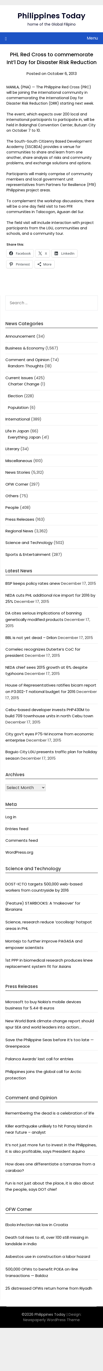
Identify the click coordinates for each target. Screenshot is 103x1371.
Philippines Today (51, 16)
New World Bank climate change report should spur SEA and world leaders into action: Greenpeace (49, 1024)
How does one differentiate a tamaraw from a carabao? (50, 1167)
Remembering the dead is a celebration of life (49, 1113)
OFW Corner (16, 484)
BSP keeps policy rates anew (32, 583)
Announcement (20, 336)
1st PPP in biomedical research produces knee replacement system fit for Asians (49, 963)
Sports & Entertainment (28, 554)
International (17, 419)
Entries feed (16, 828)
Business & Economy (24, 348)
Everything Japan (24, 437)
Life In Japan (17, 431)
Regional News (19, 531)
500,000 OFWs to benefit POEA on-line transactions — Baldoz (41, 1272)
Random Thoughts (26, 366)
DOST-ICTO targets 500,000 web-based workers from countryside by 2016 (43, 887)
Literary (12, 448)
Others (12, 495)
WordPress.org (19, 852)
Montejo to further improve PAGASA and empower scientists (43, 944)
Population (18, 407)
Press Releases (19, 519)
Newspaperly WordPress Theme (51, 1319)
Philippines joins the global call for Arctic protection (43, 1074)
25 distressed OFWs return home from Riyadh (48, 1288)
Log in (10, 817)
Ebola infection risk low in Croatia (36, 1224)
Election (15, 396)
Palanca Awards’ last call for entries (39, 1059)
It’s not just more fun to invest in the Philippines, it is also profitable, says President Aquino (51, 1148)
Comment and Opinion (27, 359)
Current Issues (19, 377)
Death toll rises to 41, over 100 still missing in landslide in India (46, 1240)
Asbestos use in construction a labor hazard (47, 1256)
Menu (92, 38)
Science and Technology (29, 542)
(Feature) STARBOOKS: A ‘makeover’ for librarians (42, 906)
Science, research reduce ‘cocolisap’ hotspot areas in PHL (48, 925)
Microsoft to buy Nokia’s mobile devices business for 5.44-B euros (43, 1005)
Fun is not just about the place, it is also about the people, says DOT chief (49, 1186)
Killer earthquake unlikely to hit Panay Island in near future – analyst (48, 1129)
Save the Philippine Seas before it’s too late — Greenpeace (49, 1043)
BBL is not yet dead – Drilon (31, 637)
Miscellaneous (18, 460)
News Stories (17, 472)
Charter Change (23, 384)
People (12, 507)
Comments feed (21, 840)
